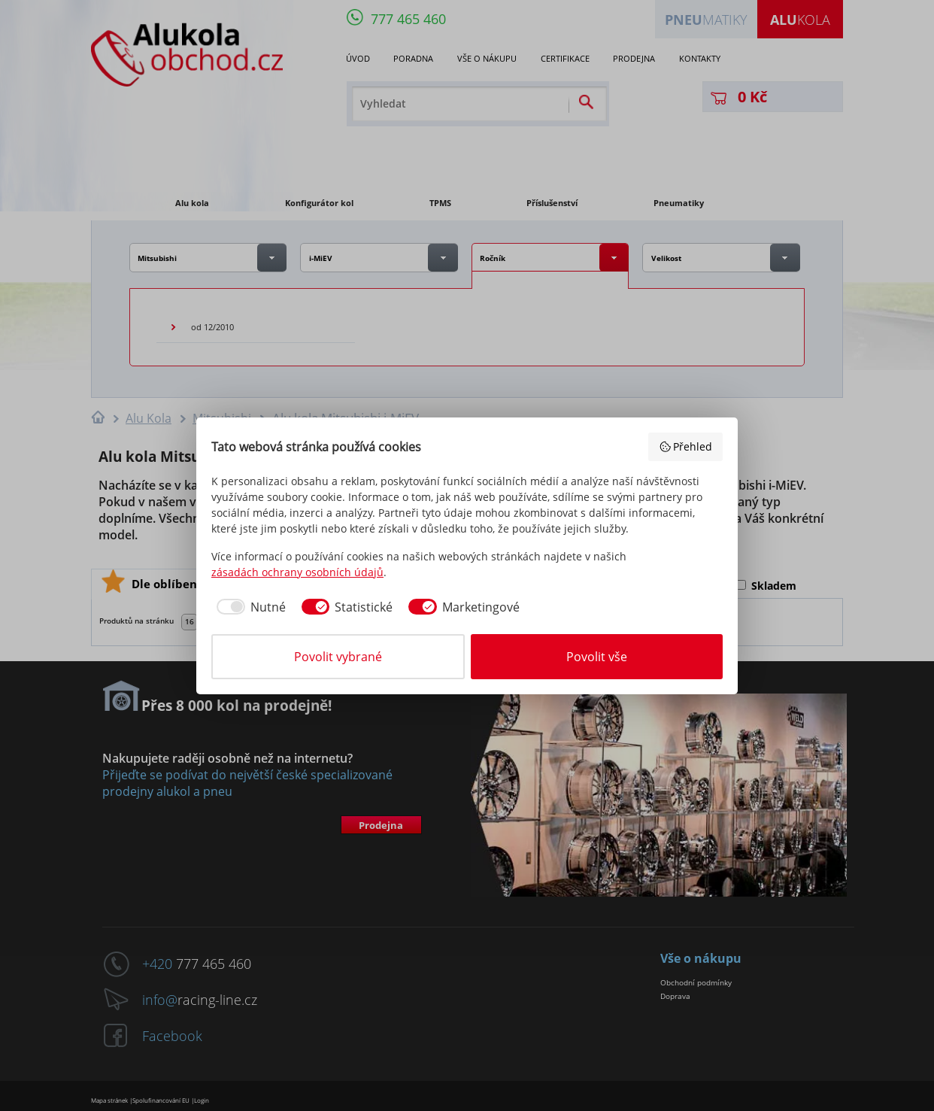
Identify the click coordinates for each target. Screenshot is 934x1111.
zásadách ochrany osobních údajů (297, 572)
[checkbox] (248, 607)
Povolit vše (596, 656)
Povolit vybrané (338, 656)
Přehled (686, 446)
